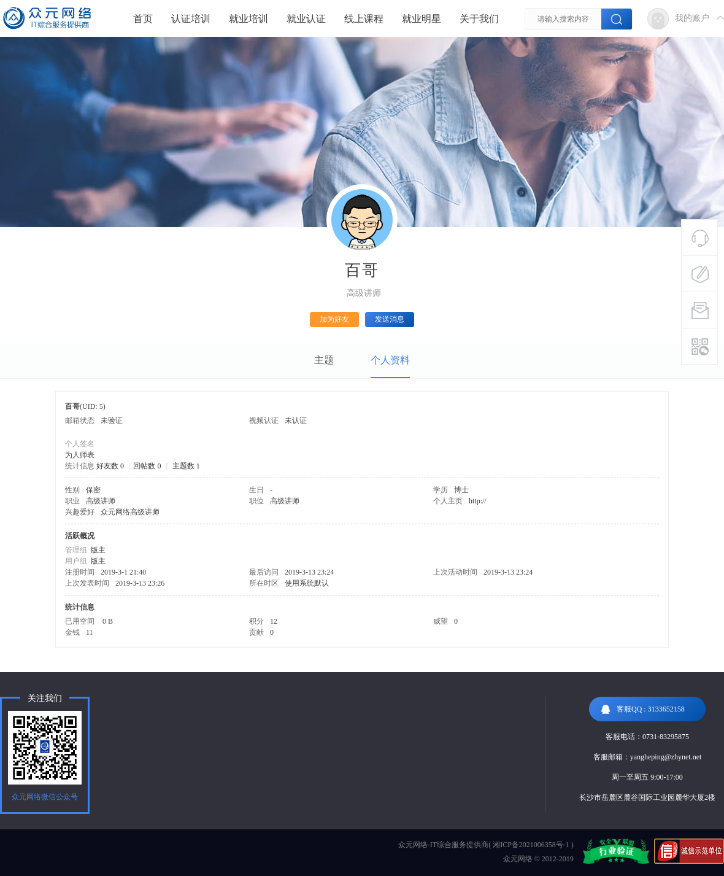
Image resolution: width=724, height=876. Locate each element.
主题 (324, 360)
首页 (143, 19)
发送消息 (389, 319)
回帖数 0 (147, 466)
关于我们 (479, 19)
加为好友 (334, 319)
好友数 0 (110, 466)
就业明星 (421, 19)
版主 (98, 550)
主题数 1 (186, 466)
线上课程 (363, 19)
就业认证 (306, 19)
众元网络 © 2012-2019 (538, 859)
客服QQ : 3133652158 (643, 709)
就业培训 (248, 19)
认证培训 (190, 19)
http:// (478, 501)
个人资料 (390, 360)
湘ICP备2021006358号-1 (531, 844)
